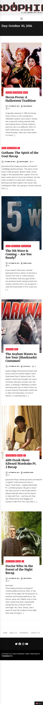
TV (18, 148)
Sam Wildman (12, 148)
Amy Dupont (10, 561)
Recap (4, 148)
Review (20, 455)
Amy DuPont (26, 578)
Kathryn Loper (11, 455)
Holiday (8, 92)
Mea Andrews (17, 92)
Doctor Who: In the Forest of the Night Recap (19, 569)
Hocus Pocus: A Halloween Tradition (20, 98)
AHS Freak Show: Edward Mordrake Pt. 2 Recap (21, 463)
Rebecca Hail (16, 246)
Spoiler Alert (26, 246)
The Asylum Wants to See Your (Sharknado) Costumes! (21, 357)
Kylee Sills (9, 349)
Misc (16, 349)
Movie (25, 92)
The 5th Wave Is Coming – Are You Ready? (18, 254)
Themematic (7, 656)
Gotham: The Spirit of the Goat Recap (19, 154)
